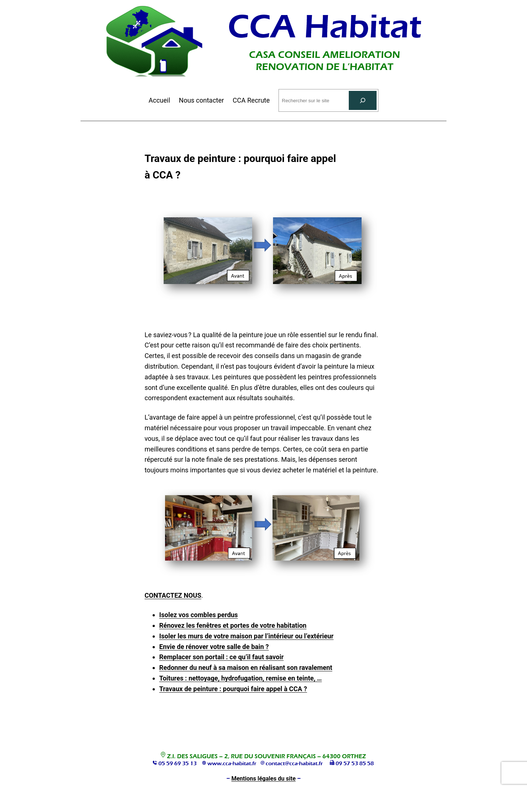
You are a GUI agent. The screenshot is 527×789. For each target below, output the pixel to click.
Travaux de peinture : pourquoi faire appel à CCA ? (233, 689)
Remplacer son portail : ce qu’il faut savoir (221, 657)
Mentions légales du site (263, 778)
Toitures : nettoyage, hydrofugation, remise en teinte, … (240, 678)
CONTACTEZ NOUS (173, 595)
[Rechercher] (363, 100)
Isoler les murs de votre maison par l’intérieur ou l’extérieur (246, 636)
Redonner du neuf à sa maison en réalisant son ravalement (245, 667)
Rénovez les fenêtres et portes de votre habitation (232, 625)
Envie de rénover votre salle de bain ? (214, 646)
